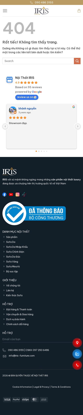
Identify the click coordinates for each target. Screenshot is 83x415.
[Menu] (4, 10)
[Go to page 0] (36, 151)
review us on (26, 97)
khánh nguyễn (27, 108)
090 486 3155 (41, 2)
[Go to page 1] (39, 151)
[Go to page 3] (44, 151)
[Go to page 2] (41, 151)
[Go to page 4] (46, 151)
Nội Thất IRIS (24, 78)
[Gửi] (77, 61)
